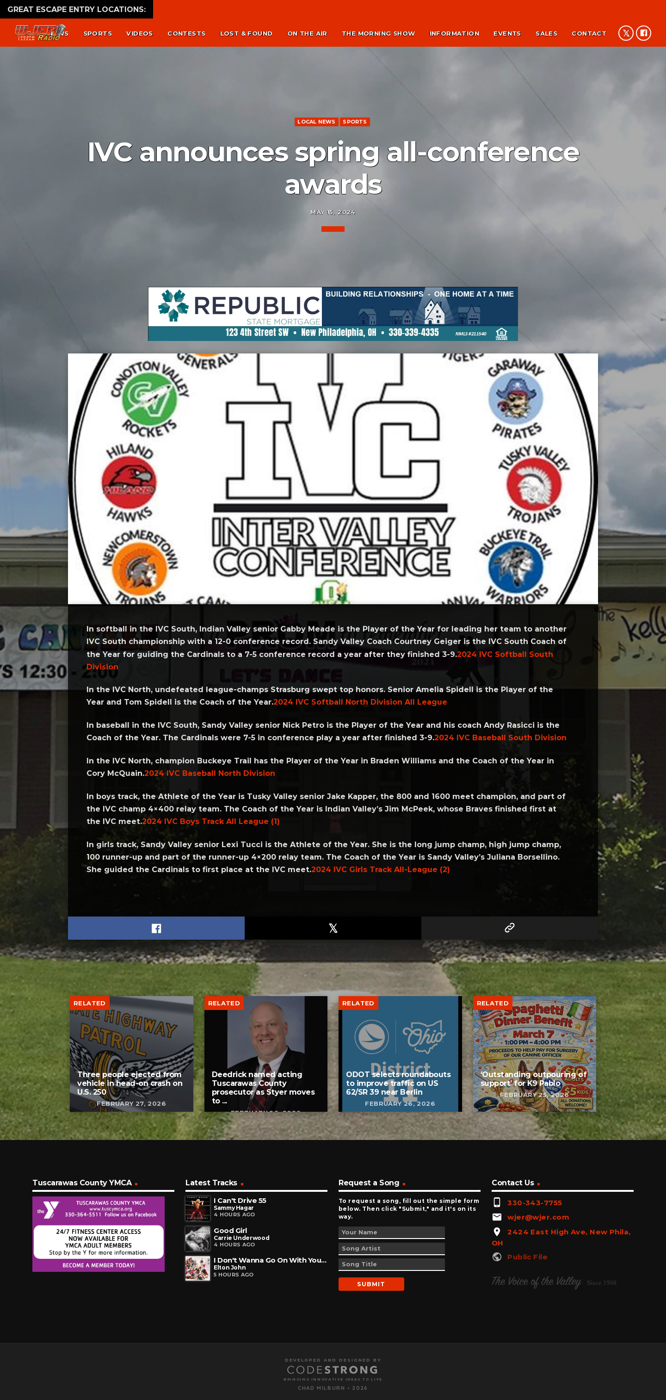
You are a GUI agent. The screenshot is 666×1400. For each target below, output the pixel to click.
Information (454, 33)
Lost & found (246, 33)
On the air (307, 33)
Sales (546, 33)
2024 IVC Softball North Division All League (360, 1077)
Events (507, 33)
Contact (589, 33)
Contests (186, 33)
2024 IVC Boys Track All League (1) (211, 1196)
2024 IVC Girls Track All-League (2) (380, 1244)
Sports (97, 33)
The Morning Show (378, 33)
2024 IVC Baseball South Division (500, 1113)
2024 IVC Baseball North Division (209, 1148)
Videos (139, 33)
